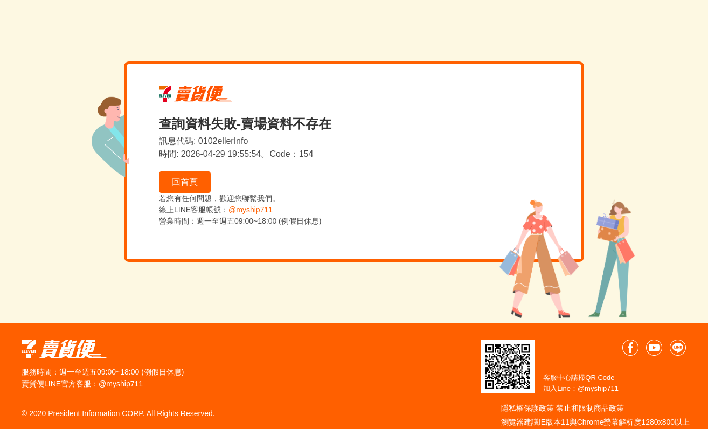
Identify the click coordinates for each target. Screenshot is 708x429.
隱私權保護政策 (527, 408)
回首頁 (185, 181)
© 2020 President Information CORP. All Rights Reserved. (118, 413)
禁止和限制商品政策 (590, 408)
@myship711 (250, 209)
